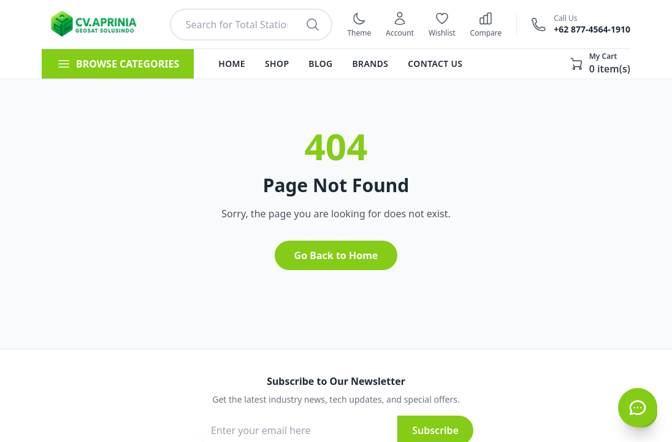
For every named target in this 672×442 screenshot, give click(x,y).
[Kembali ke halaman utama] (98, 24)
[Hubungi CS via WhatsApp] (637, 407)
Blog (320, 63)
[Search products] (312, 25)
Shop (277, 63)
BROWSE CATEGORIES (117, 63)
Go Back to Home (336, 255)
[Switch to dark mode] (359, 24)
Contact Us (435, 63)
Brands (371, 63)
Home (231, 63)
